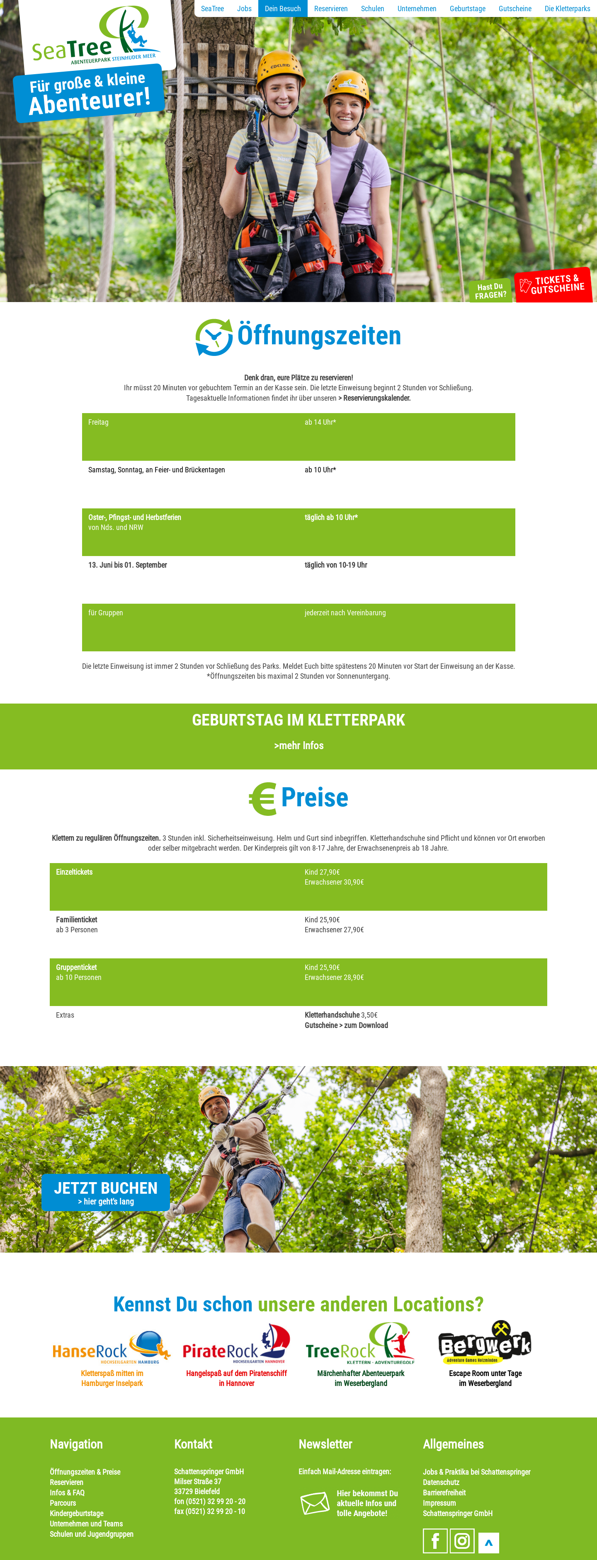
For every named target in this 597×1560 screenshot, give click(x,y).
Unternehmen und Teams (86, 1523)
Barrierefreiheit (444, 1492)
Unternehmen (417, 8)
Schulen (372, 8)
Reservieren (331, 8)
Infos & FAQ (67, 1492)
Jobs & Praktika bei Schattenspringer (476, 1472)
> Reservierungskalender (373, 398)
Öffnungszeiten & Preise (85, 1472)
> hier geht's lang (106, 1202)
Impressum (439, 1503)
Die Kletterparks (567, 8)
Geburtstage (467, 8)
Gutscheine (515, 8)
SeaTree (212, 8)
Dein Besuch (283, 8)
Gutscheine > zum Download (346, 1025)
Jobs (244, 8)
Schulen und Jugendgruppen (91, 1534)
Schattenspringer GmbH (458, 1513)
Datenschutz (441, 1482)
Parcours (63, 1503)
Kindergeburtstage (76, 1513)
